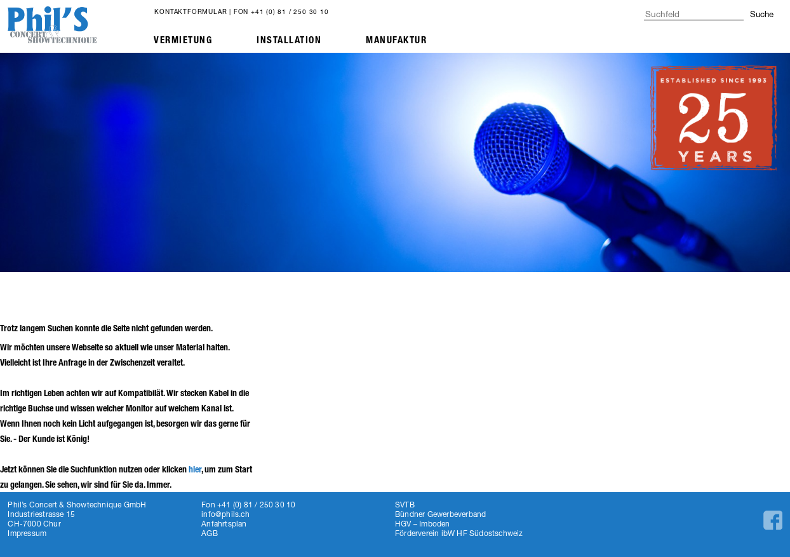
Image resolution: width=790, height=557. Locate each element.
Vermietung (183, 40)
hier (195, 469)
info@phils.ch (225, 514)
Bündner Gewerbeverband (440, 514)
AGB (209, 533)
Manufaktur (396, 40)
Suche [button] (761, 14)
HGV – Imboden (422, 523)
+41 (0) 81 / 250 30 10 (290, 11)
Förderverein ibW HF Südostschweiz (459, 533)
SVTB (405, 504)
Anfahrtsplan (223, 523)
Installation (289, 40)
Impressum (27, 533)
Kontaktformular (190, 11)
